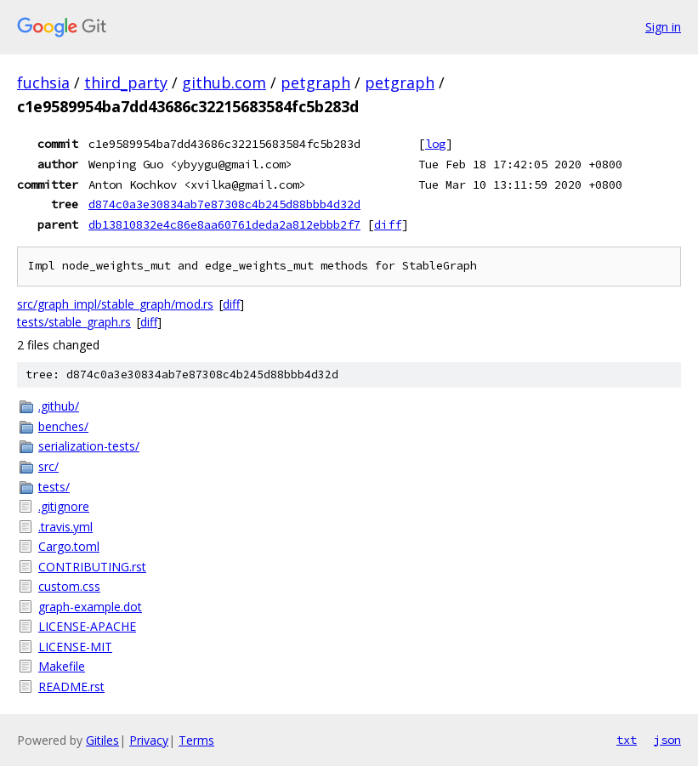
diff (387, 224)
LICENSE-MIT (75, 646)
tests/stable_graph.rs (74, 322)
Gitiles (102, 740)
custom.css (69, 586)
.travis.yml (65, 527)
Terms (196, 740)
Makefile (61, 666)
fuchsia (43, 82)
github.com (224, 82)
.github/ (58, 406)
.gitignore (63, 506)
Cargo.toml (68, 546)
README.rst (71, 686)
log (435, 143)
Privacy (148, 740)
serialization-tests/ (88, 446)
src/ (48, 466)
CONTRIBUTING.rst (92, 567)
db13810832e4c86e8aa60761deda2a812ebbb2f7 (224, 224)
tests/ (54, 487)
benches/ (63, 426)
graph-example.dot (90, 607)
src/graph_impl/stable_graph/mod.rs (115, 304)
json (667, 739)
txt (626, 739)
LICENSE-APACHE (87, 626)
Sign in (663, 27)
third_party (125, 82)
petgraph (315, 82)
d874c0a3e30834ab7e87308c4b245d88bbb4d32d (224, 204)
